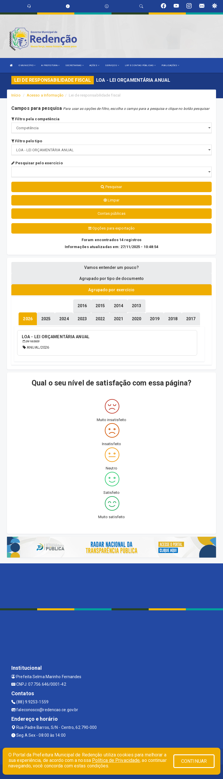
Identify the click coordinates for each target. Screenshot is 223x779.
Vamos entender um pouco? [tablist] (111, 267)
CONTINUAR (194, 761)
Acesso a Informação (45, 95)
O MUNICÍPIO (27, 65)
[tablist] (28, 318)
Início (16, 95)
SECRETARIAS (74, 65)
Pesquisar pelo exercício (37, 163)
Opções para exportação (111, 228)
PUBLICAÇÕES (170, 65)
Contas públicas (111, 213)
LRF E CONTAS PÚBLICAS (140, 65)
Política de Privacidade (116, 760)
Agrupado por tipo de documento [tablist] (111, 278)
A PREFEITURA (50, 65)
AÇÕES (94, 65)
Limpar (112, 200)
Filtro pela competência (35, 119)
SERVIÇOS (112, 65)
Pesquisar (111, 187)
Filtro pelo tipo (26, 141)
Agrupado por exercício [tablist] (111, 289)
